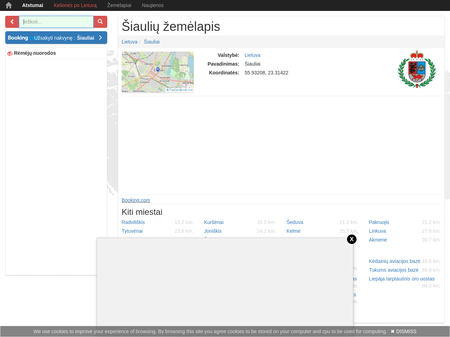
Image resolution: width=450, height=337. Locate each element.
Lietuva (129, 42)
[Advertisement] (56, 166)
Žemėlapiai (119, 5)
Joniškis (240, 230)
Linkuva (405, 230)
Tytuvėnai (158, 230)
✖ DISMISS (403, 331)
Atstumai (32, 5)
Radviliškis (158, 222)
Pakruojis (405, 222)
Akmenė (405, 239)
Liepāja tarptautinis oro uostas (405, 282)
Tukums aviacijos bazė (405, 269)
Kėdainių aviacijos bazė (405, 261)
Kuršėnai (240, 222)
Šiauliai (152, 42)
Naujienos (153, 5)
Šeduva (323, 222)
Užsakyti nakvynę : (68, 38)
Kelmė (323, 230)
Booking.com (136, 200)
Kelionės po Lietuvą (75, 5)
